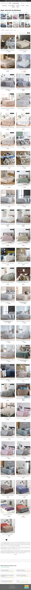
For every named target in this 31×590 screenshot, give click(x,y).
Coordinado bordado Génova (7, 69)
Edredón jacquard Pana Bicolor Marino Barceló (23, 89)
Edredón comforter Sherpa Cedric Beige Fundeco (23, 224)
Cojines (23, 5)
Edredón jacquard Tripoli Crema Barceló (7, 108)
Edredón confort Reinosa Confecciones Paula (7, 50)
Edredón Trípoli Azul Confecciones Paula (23, 437)
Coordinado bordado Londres (8, 185)
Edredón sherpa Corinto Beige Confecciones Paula (23, 302)
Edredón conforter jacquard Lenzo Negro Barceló (8, 89)
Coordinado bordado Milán (23, 69)
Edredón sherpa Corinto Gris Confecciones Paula (8, 302)
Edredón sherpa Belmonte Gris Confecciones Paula (8, 321)
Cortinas (18, 5)
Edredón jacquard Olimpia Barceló (23, 108)
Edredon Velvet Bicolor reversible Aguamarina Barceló (23, 360)
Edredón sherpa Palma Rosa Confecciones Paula (8, 457)
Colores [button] (11, 30)
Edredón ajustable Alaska (8, 514)
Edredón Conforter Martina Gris (23, 514)
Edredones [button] (3, 30)
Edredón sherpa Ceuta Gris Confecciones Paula (23, 321)
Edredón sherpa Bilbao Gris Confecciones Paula (23, 340)
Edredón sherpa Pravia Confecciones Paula (8, 166)
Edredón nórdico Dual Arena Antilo (23, 243)
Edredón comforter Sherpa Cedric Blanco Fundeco (8, 224)
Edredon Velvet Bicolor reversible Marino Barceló (8, 379)
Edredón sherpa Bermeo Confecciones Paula (23, 147)
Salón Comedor (11, 5)
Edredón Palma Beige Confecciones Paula (7, 437)
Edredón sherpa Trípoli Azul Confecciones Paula (8, 476)
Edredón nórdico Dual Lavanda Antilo (8, 243)
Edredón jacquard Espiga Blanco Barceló (23, 127)
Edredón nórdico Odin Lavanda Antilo (23, 379)
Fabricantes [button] (7, 30)
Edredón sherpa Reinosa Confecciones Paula (23, 166)
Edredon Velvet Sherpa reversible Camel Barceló (23, 399)
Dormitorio (4, 5)
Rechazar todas (26, 587)
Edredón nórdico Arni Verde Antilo (7, 282)
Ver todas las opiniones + (5, 567)
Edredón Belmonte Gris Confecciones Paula (23, 205)
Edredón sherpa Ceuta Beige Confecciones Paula (8, 340)
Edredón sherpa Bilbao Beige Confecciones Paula (8, 360)
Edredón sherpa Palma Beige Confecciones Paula (23, 457)
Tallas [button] (15, 30)
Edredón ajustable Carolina (23, 495)
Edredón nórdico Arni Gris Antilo (7, 398)
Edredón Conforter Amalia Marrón (7, 495)
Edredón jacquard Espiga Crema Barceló (7, 127)
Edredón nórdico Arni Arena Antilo (23, 282)
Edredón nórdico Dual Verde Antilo (23, 185)
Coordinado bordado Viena (23, 50)
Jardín (27, 5)
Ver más (15, 554)
